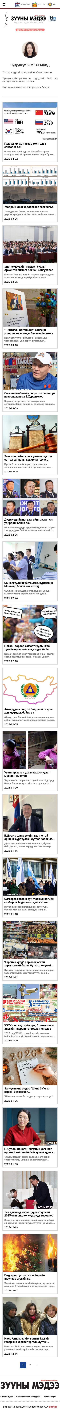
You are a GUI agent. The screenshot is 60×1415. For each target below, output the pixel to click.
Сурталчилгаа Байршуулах (28, 1397)
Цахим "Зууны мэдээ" (30, 30)
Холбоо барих (50, 1397)
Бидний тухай (6, 1397)
